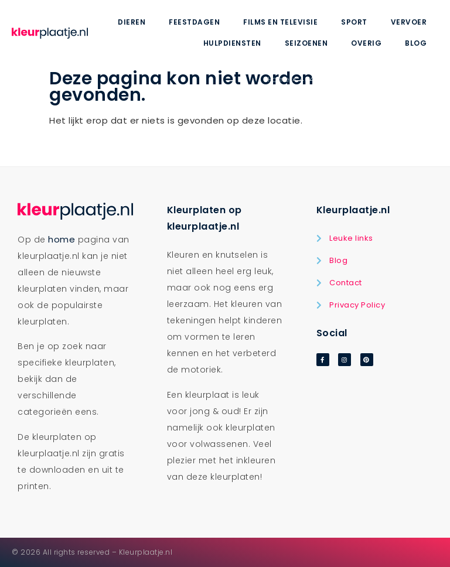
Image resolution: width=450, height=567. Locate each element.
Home (278, 79)
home (61, 239)
